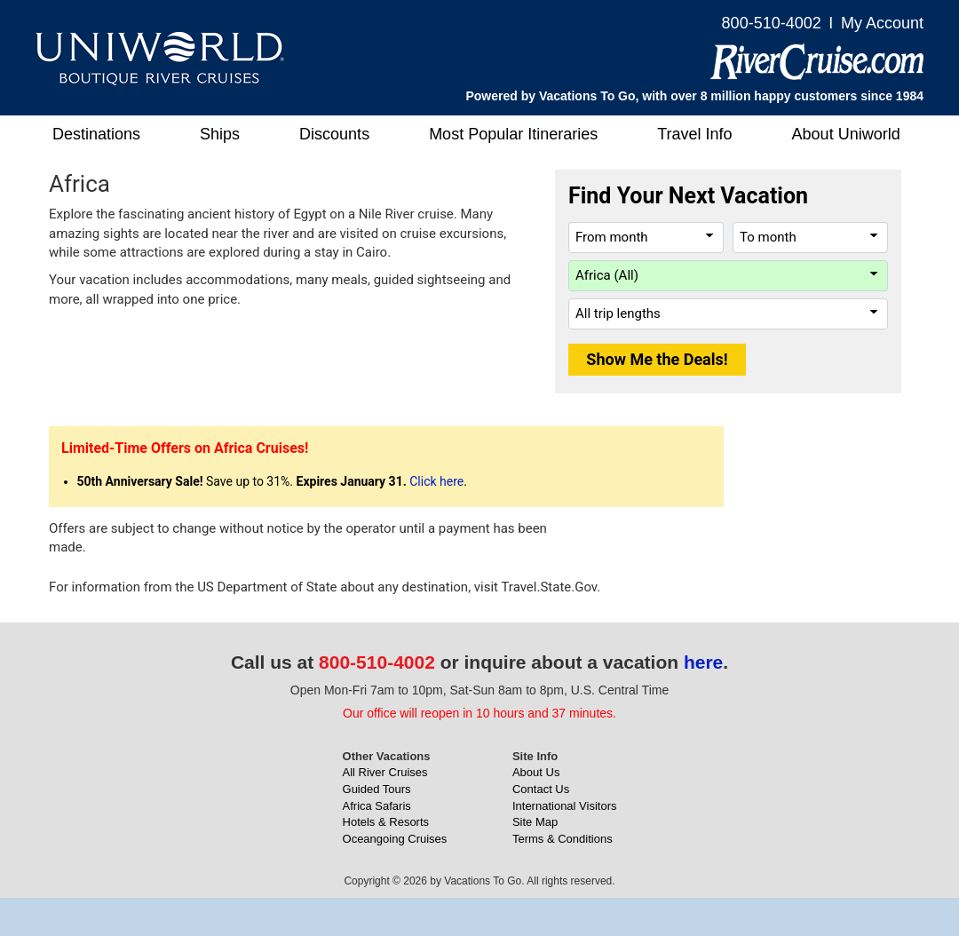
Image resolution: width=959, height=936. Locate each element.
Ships (220, 134)
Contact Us (540, 789)
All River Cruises (385, 772)
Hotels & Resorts (386, 822)
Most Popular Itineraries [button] (513, 134)
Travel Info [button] (694, 134)
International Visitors (564, 806)
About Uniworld (846, 134)
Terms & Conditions (562, 838)
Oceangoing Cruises (395, 838)
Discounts (334, 134)
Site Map (535, 822)
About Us (535, 772)
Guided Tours (377, 789)
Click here (436, 481)
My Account (882, 23)
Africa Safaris (377, 806)
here (703, 662)
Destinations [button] (96, 134)
